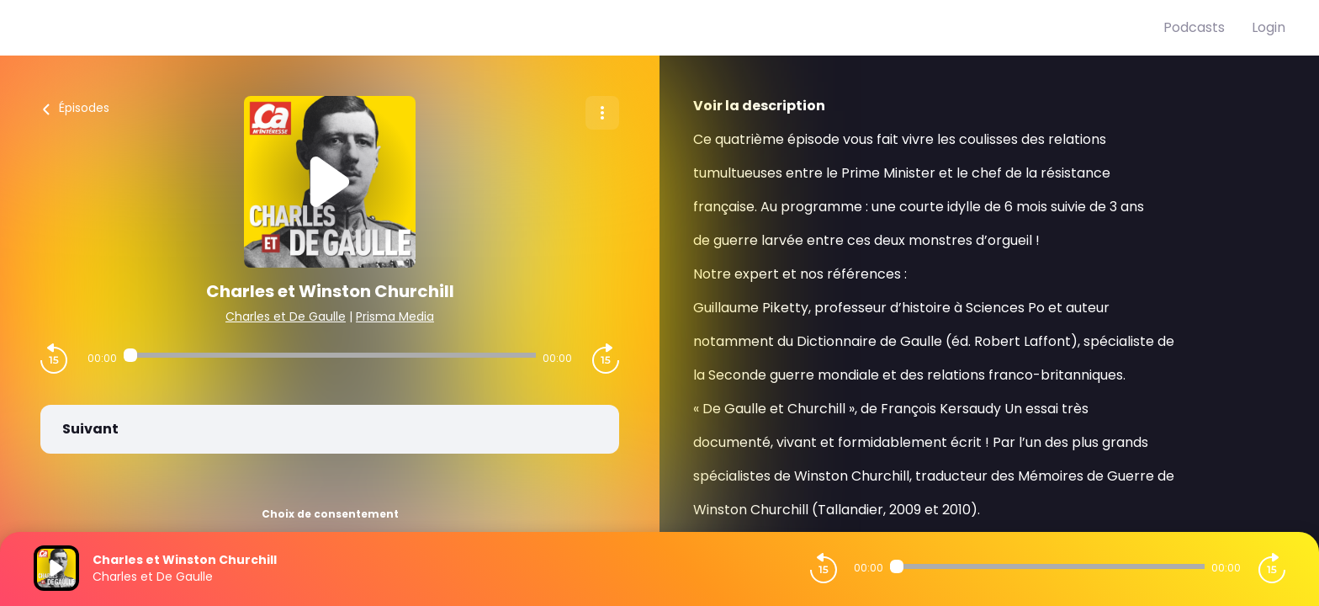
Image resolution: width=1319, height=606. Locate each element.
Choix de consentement (330, 514)
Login (1268, 27)
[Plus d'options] (602, 113)
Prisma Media (395, 316)
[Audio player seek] (330, 355)
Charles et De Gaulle (285, 316)
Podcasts (1194, 27)
